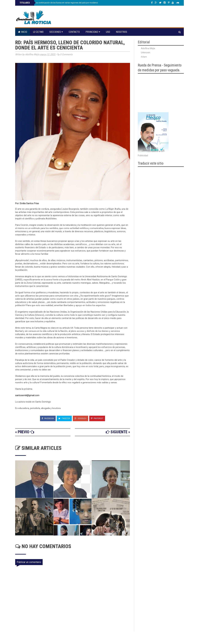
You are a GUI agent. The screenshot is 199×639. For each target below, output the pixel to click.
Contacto (74, 31)
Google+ (80, 418)
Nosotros (121, 31)
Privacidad (93, 31)
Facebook (48, 418)
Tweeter (64, 418)
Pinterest (97, 418)
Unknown (145, 52)
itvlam (144, 56)
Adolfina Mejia (148, 48)
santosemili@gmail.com (27, 395)
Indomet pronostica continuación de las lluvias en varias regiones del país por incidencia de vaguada (64, 3)
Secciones (56, 31)
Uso (108, 31)
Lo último (38, 31)
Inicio (22, 31)
